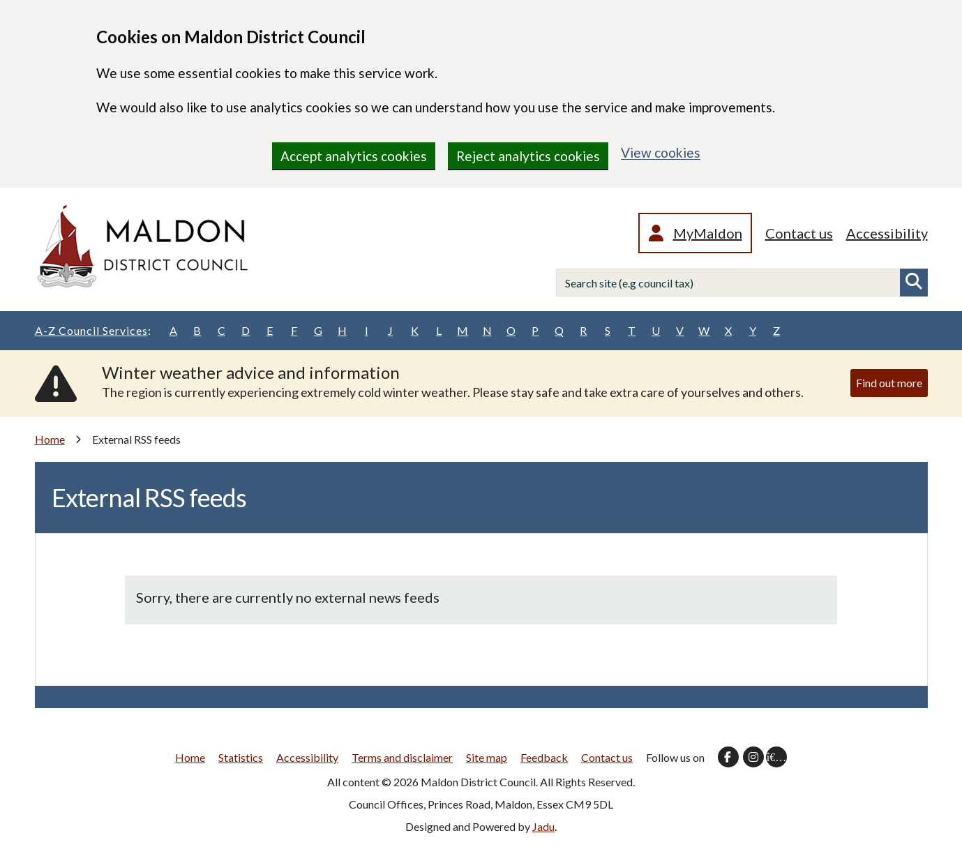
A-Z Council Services (93, 330)
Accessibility (887, 233)
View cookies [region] (660, 152)
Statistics (240, 757)
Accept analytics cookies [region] (353, 156)
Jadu (543, 826)
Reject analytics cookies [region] (528, 156)
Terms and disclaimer (402, 757)
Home (50, 439)
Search (914, 283)
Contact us (799, 233)
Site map (486, 757)
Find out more (889, 382)
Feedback (544, 757)
